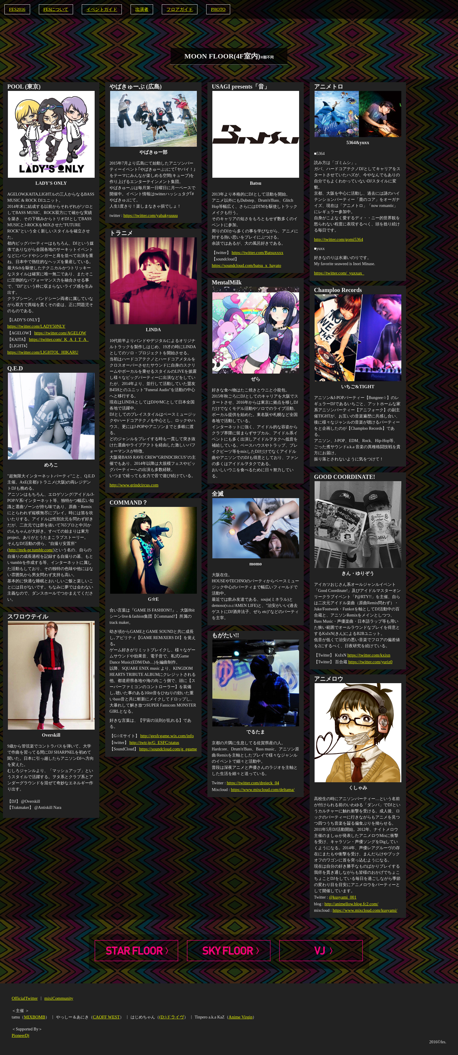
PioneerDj (20, 1034)
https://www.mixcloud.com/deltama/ (260, 788)
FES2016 (16, 9)
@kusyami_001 (342, 897)
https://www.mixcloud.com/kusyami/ (363, 909)
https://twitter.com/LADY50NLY (34, 326)
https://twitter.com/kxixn (367, 654)
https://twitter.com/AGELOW (58, 332)
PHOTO (210, 9)
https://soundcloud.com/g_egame (166, 747)
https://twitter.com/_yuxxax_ (337, 272)
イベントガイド (98, 9)
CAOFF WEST (104, 1016)
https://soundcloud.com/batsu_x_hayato (244, 264)
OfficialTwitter (24, 998)
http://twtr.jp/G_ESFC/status (152, 741)
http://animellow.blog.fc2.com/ (350, 903)
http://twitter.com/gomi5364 (337, 238)
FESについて (54, 9)
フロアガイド (173, 9)
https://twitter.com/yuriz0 (369, 661)
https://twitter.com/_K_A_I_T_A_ (57, 338)
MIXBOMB (34, 1016)
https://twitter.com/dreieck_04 (251, 782)
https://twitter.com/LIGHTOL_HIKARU (40, 350)
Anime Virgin (235, 1016)
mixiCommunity (56, 998)
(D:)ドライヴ (167, 1016)
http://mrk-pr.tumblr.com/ (30, 549)
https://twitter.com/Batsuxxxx (256, 252)
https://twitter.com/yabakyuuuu (148, 215)
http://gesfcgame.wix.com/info (165, 735)
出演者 (137, 9)
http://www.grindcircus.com (132, 484)
